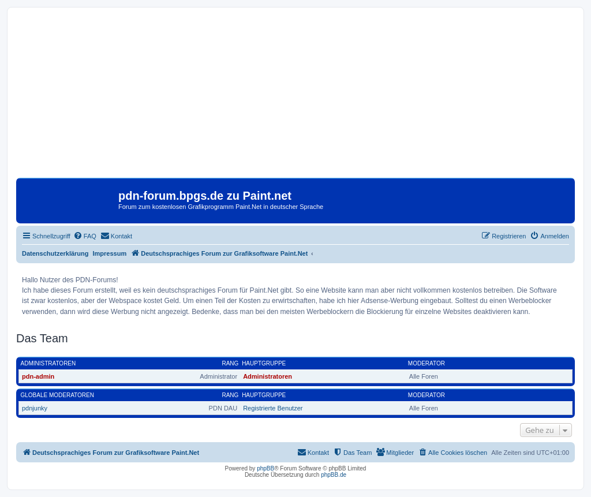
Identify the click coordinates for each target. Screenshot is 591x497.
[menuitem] (84, 236)
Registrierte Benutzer (272, 408)
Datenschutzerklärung (55, 253)
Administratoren (48, 363)
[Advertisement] (295, 97)
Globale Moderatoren (57, 395)
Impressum (110, 253)
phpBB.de (333, 475)
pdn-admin (38, 376)
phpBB (265, 468)
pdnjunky (34, 408)
